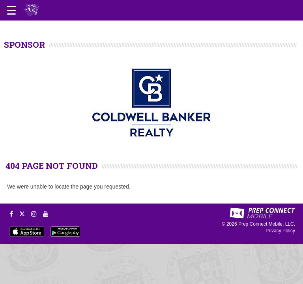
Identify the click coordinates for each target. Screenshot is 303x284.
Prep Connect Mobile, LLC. (266, 224)
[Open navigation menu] (11, 10)
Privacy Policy (280, 231)
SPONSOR (24, 44)
